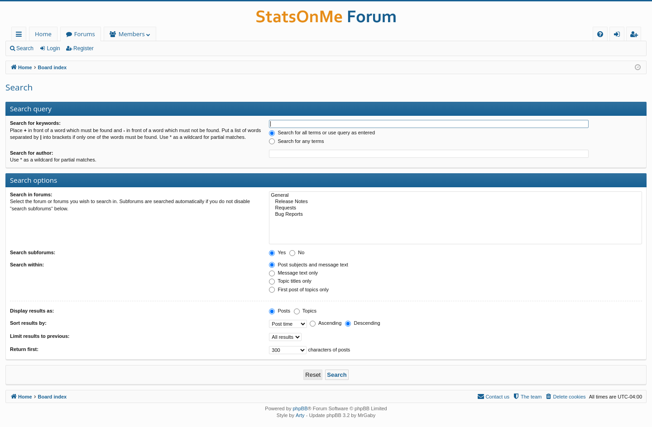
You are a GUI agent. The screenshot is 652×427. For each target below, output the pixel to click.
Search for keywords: (35, 123)
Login (53, 48)
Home (43, 34)
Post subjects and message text (308, 264)
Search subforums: (32, 252)
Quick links (20, 35)
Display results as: (32, 310)
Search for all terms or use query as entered (322, 132)
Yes (277, 252)
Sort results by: (28, 323)
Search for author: (31, 153)
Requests (455, 208)
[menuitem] (600, 34)
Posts (279, 310)
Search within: (27, 264)
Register (83, 48)
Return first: (24, 349)
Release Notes (455, 202)
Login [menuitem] (619, 35)
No (296, 252)
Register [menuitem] (636, 35)
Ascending (325, 323)
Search (25, 48)
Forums (84, 34)
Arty (300, 415)
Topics (305, 310)
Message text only (293, 272)
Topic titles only (290, 281)
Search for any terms (296, 141)
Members (132, 34)
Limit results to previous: (39, 336)
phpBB (299, 408)
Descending (362, 323)
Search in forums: (31, 194)
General (455, 195)
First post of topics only (299, 289)
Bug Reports (455, 214)
